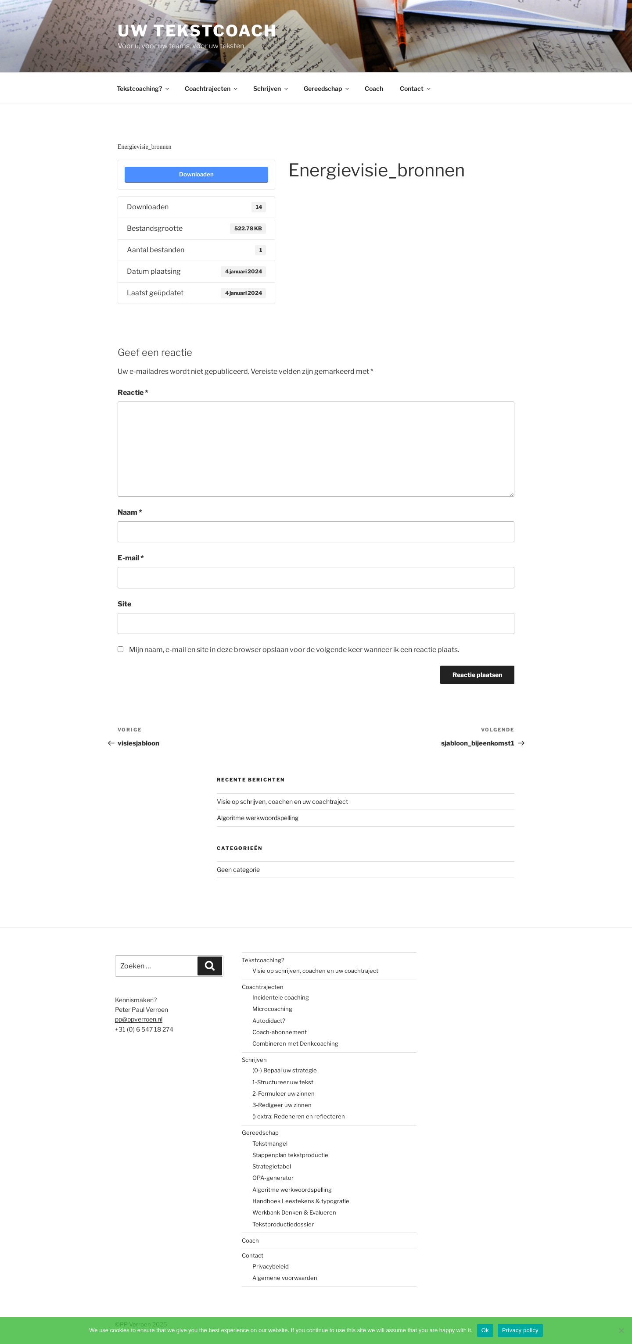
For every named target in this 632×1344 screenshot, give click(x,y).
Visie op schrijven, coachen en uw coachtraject (282, 801)
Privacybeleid (270, 1266)
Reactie (133, 392)
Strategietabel (271, 1166)
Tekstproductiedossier (283, 1224)
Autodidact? (268, 1020)
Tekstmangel (269, 1143)
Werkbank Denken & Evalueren (294, 1212)
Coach (374, 88)
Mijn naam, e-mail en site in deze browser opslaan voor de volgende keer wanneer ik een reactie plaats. (294, 649)
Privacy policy (520, 1330)
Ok (485, 1330)
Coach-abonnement (279, 1032)
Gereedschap (327, 88)
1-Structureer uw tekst (282, 1082)
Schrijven (271, 88)
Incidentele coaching (280, 997)
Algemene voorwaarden (284, 1277)
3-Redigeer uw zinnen (282, 1104)
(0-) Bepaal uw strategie (284, 1070)
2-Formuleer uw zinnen (283, 1093)
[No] (621, 1330)
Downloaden (196, 174)
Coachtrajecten (212, 88)
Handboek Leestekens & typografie (300, 1200)
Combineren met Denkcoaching (295, 1043)
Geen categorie (238, 869)
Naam (130, 512)
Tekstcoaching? (143, 88)
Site (124, 604)
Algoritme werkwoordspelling (257, 817)
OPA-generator (273, 1177)
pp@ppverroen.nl (138, 1019)
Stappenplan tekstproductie (290, 1154)
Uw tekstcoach (197, 30)
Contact (416, 88)
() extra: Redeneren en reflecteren (298, 1116)
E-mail (131, 558)
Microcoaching (272, 1008)
